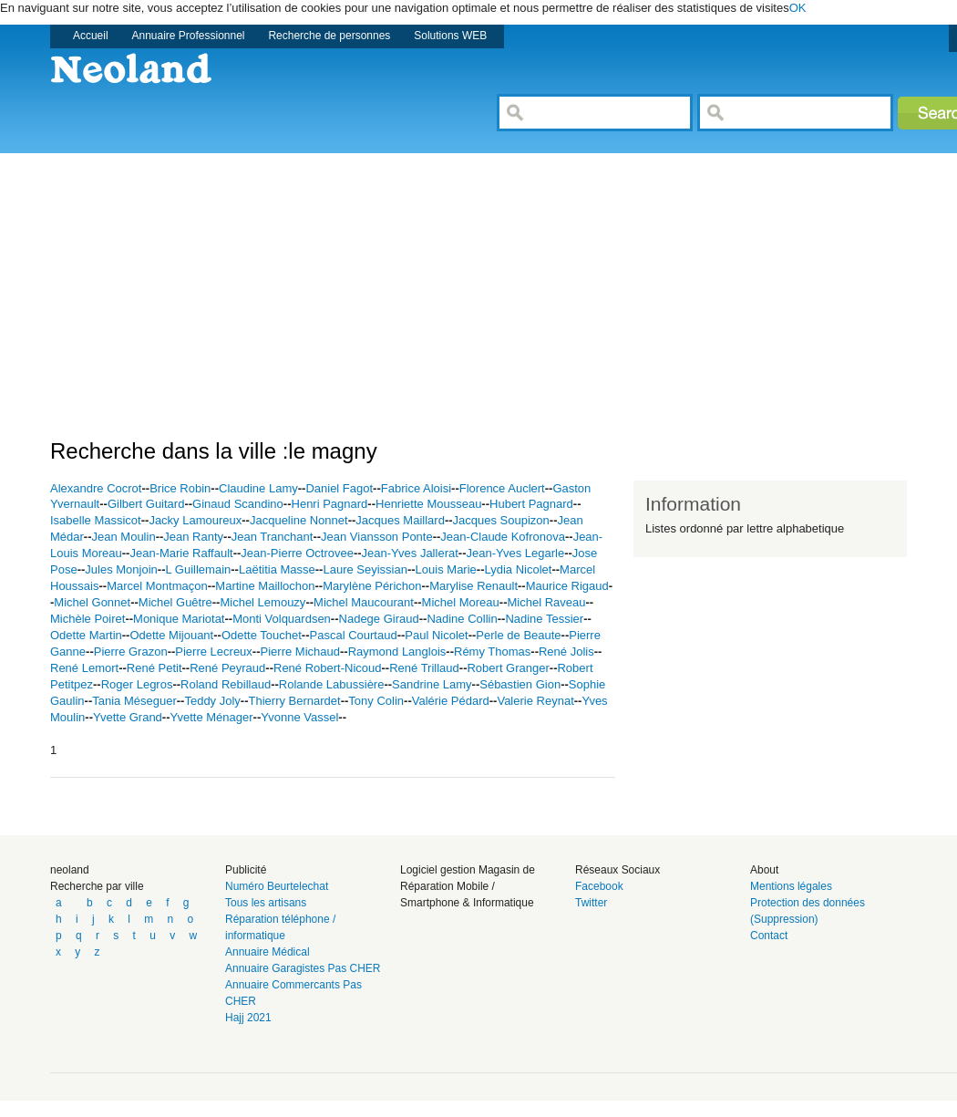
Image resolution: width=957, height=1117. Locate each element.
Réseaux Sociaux (617, 870)
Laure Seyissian (365, 569)
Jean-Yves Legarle (515, 553)
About (764, 870)
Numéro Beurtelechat (276, 886)
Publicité (245, 870)
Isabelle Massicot (95, 520)
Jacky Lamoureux (195, 520)
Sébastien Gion (520, 684)
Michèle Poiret (87, 619)
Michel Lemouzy (262, 602)
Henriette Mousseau (428, 504)
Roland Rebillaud (225, 684)
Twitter (591, 902)
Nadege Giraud (379, 619)
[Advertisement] (327, 281)
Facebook (599, 886)
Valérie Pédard (450, 701)
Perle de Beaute (518, 635)
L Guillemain (198, 569)
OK (798, 8)
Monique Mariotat (178, 619)
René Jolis (566, 651)
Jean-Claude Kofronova (502, 536)
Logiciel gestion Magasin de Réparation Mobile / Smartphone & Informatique (467, 886)
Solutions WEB (450, 35)
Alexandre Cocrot (95, 488)
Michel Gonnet (92, 602)
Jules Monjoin (121, 569)
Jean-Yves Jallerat (410, 553)
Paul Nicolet (436, 635)
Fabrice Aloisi (416, 488)
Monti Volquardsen (281, 619)
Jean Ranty (193, 536)
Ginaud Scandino (237, 504)
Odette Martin (86, 635)
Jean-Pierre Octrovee (297, 553)
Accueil (90, 35)
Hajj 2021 (248, 1017)
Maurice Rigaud (567, 586)
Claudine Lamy (258, 488)
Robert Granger (508, 668)
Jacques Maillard (400, 520)
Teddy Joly (212, 701)
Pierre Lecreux (213, 651)
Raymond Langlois (397, 651)
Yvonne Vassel (299, 717)
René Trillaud (424, 668)
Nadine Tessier (544, 619)
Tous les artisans (265, 902)
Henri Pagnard (330, 504)
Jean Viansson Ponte (377, 536)
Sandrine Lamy (431, 684)
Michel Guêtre (175, 602)
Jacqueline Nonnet (299, 520)
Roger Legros (137, 684)
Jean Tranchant (273, 536)
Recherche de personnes (329, 35)
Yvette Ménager (211, 717)
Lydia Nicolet (517, 569)
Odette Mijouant (171, 635)
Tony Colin (376, 701)
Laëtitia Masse (277, 569)
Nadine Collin (462, 619)
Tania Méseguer (134, 701)
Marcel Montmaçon (157, 586)
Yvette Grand (127, 717)
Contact (768, 935)
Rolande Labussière (332, 684)
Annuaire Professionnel (188, 35)
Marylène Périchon (372, 586)
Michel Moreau (460, 602)
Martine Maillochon (264, 586)
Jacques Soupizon (501, 520)
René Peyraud (227, 668)
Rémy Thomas (492, 651)
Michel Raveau (546, 602)
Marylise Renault (473, 586)
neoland (69, 870)
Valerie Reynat (535, 701)
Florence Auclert (502, 488)
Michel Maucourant (364, 602)
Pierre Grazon (131, 651)
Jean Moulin (124, 536)
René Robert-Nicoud (327, 668)
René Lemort (84, 668)
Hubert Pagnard (531, 504)
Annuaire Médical (267, 952)
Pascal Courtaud (353, 635)
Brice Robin (180, 488)
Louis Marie (446, 569)
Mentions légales (791, 886)
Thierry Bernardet (295, 701)
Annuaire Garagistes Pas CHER (303, 968)
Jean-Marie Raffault (180, 553)
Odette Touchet (261, 635)
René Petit (154, 668)
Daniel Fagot (339, 488)
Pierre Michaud (300, 651)
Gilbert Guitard (146, 504)
